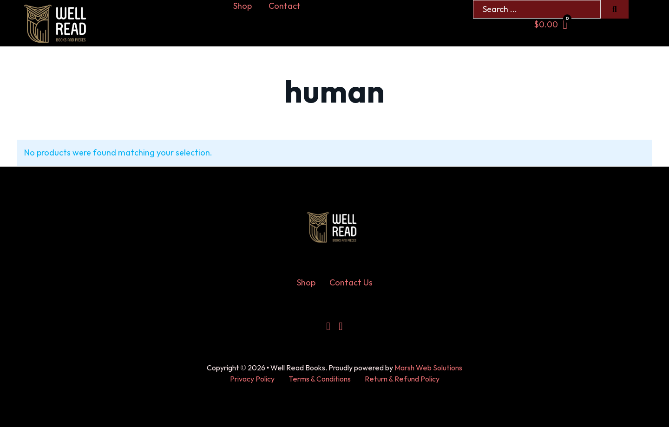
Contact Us (351, 282)
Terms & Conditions (320, 379)
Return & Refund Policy (402, 379)
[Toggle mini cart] (550, 25)
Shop (242, 6)
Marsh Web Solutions (428, 368)
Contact (285, 6)
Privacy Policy (252, 379)
